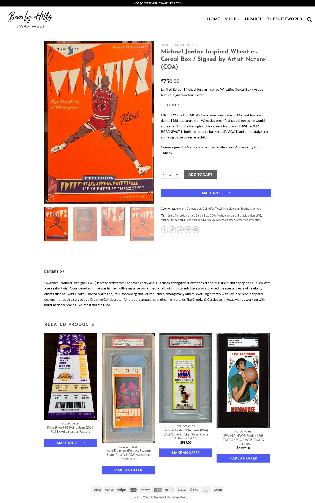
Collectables (194, 208)
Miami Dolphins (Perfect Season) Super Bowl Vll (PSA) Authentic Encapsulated (128, 454)
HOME (213, 19)
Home (165, 45)
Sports (244, 208)
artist (191, 215)
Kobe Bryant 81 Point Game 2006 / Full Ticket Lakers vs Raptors (71, 429)
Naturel (207, 220)
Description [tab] (54, 271)
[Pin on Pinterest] (188, 229)
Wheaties (255, 220)
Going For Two (211, 208)
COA (213, 215)
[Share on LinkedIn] (195, 229)
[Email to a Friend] (180, 229)
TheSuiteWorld (284, 19)
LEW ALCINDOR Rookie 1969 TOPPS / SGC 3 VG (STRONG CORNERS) (243, 439)
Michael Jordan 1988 (248, 215)
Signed (231, 220)
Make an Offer (216, 193)
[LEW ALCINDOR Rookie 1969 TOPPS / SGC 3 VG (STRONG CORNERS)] (243, 380)
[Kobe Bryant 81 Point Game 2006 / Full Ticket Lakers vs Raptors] (70, 376)
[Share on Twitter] (172, 229)
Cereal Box (202, 215)
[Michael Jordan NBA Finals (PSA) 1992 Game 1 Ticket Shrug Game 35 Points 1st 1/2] (185, 378)
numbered (219, 220)
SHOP (232, 19)
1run (170, 215)
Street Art (255, 208)
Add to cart (200, 174)
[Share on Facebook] (164, 229)
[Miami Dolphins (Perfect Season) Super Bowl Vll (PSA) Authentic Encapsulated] (128, 388)
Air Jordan (180, 215)
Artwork (180, 208)
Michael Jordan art (172, 220)
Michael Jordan (186, 45)
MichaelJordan (193, 220)
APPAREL (253, 19)
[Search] (309, 19)
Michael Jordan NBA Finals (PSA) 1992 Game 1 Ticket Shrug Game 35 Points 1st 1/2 (185, 434)
